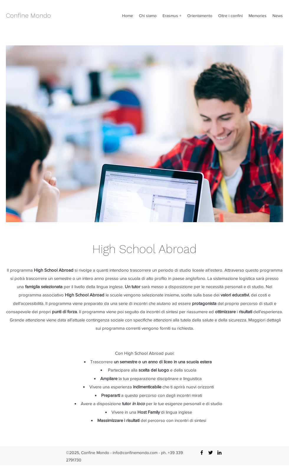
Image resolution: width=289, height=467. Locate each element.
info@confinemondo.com (135, 452)
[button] (148, 15)
